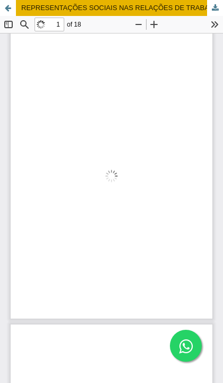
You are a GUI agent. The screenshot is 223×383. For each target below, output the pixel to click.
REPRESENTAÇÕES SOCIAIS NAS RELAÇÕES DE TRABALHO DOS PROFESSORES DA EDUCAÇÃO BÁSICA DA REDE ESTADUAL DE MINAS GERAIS (122, 8)
